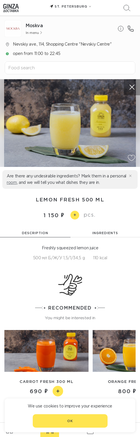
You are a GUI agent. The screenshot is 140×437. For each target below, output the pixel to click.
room (12, 182)
